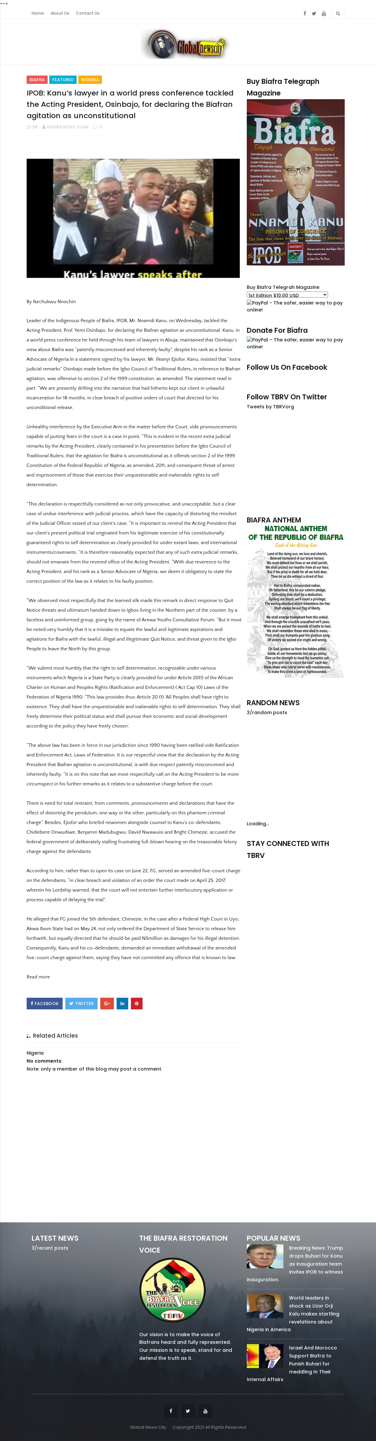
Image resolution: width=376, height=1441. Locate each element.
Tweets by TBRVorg (270, 406)
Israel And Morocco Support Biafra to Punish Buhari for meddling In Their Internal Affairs (292, 1363)
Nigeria (90, 80)
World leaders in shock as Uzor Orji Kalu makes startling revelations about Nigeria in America (293, 1314)
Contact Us (88, 13)
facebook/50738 (261, 865)
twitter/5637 (296, 865)
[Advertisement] (295, 462)
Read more (38, 977)
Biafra (37, 80)
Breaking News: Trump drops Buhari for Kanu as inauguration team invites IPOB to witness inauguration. (295, 1264)
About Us (60, 13)
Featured (63, 80)
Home (38, 13)
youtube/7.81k (330, 865)
